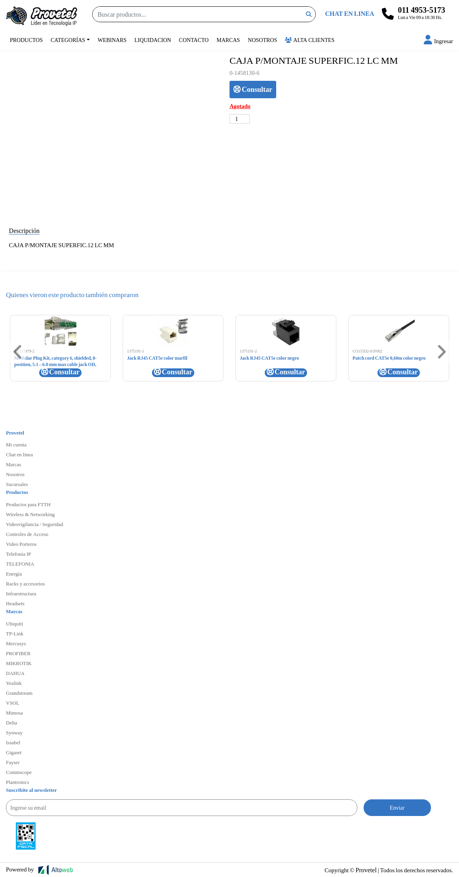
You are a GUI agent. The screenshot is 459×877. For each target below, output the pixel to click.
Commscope (19, 772)
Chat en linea (19, 454)
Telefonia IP (18, 554)
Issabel (13, 742)
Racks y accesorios (25, 583)
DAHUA (15, 673)
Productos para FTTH (28, 504)
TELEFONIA (20, 564)
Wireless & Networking (30, 514)
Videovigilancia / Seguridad (34, 524)
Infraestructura (21, 593)
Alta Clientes (309, 39)
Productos (26, 39)
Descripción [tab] (24, 230)
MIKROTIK (19, 663)
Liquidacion (153, 39)
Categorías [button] (68, 39)
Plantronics (17, 782)
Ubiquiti (14, 623)
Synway (14, 732)
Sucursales (17, 484)
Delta (11, 722)
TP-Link (14, 633)
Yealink (14, 683)
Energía (14, 573)
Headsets (15, 603)
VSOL (12, 703)
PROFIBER (18, 653)
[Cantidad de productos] (240, 119)
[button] (438, 41)
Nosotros (262, 39)
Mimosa (14, 712)
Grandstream (19, 693)
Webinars (112, 39)
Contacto (194, 39)
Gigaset (14, 752)
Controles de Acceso (27, 534)
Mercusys (16, 643)
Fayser (13, 762)
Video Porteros (21, 544)
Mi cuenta (16, 444)
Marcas (228, 39)
